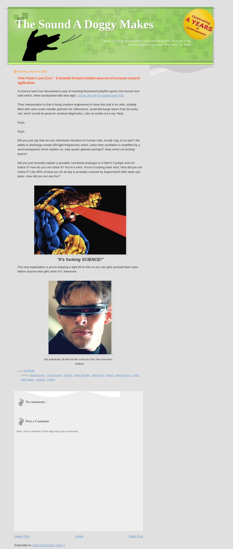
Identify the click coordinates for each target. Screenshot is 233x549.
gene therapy (83, 375)
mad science (123, 375)
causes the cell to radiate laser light (100, 95)
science (41, 379)
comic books (54, 375)
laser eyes (98, 375)
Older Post (136, 536)
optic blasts (27, 379)
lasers (110, 375)
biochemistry (37, 375)
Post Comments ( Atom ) (49, 545)
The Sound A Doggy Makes (84, 24)
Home (79, 536)
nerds (136, 375)
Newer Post (22, 536)
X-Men (51, 379)
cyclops (68, 375)
